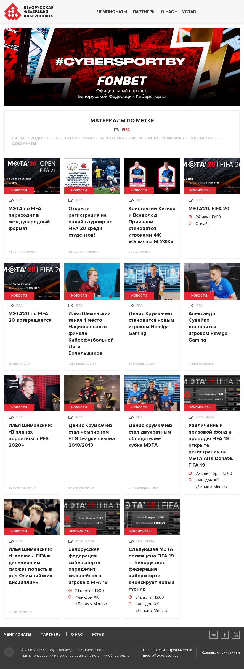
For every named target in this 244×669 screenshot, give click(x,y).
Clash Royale (202, 138)
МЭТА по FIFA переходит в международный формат (29, 218)
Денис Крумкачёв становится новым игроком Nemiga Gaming (151, 323)
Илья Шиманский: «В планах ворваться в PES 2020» (30, 435)
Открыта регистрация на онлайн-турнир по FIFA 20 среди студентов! (90, 221)
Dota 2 (70, 138)
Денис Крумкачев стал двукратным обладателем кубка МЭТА (150, 435)
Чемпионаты (112, 12)
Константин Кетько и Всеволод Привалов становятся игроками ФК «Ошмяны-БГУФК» (152, 225)
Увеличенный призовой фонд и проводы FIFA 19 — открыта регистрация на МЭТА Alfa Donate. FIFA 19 (212, 445)
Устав (189, 12)
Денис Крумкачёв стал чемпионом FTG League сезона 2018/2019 (91, 435)
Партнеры (144, 12)
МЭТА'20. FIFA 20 (209, 208)
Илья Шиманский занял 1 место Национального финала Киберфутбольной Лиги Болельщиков (91, 333)
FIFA (54, 138)
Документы (24, 144)
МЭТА (137, 138)
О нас (167, 12)
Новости (19, 190)
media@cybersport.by (160, 655)
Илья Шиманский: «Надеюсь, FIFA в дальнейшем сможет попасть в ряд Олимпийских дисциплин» (30, 565)
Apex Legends (113, 138)
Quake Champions (166, 138)
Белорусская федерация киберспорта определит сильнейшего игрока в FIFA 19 (88, 565)
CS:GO (88, 138)
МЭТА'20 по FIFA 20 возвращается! (30, 316)
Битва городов (28, 138)
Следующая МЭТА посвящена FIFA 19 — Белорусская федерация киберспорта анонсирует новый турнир (151, 569)
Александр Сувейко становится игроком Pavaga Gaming (208, 326)
